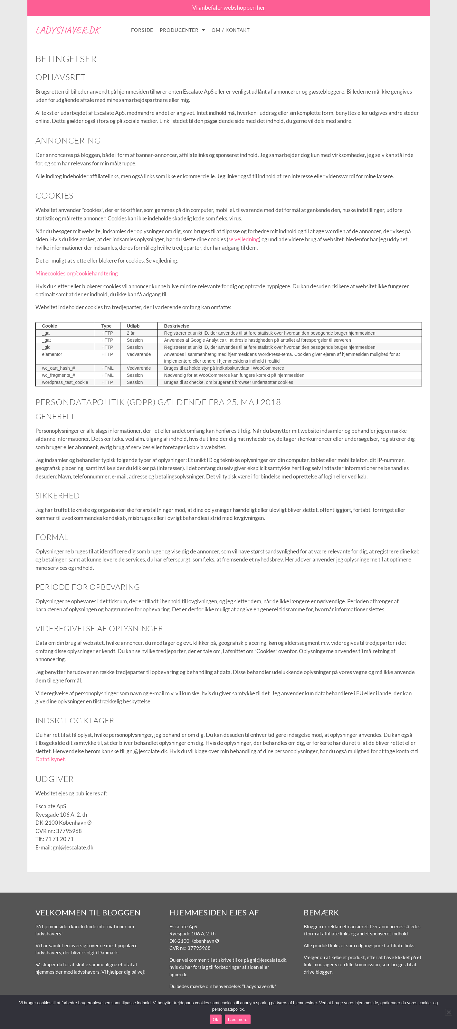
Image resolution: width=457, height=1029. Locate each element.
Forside (142, 30)
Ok (215, 1019)
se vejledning (243, 239)
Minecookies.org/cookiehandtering (76, 273)
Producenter (182, 30)
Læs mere (238, 1019)
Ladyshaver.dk (67, 30)
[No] (448, 1012)
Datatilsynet (50, 759)
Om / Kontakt (231, 30)
